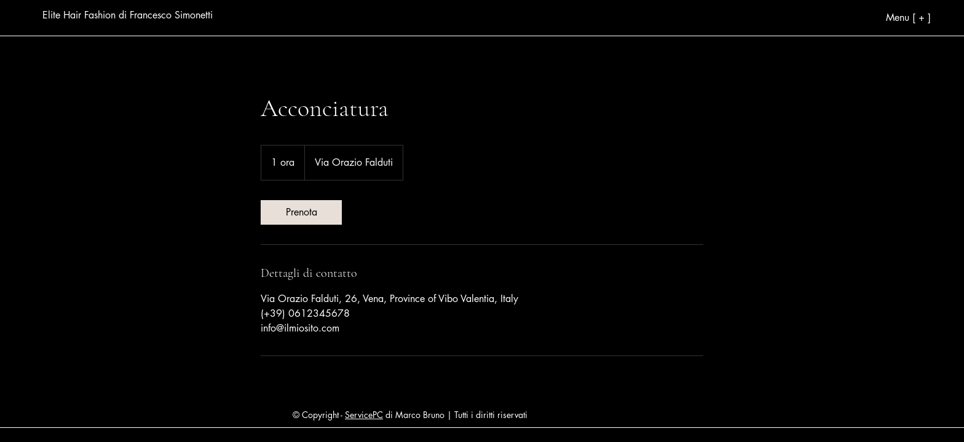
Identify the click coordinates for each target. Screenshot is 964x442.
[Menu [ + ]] (863, 17)
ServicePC (364, 415)
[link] (301, 212)
